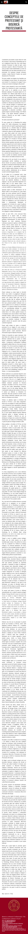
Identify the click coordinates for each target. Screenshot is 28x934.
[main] (14, 21)
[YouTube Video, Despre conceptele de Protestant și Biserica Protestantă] (14, 47)
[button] (2, 2)
